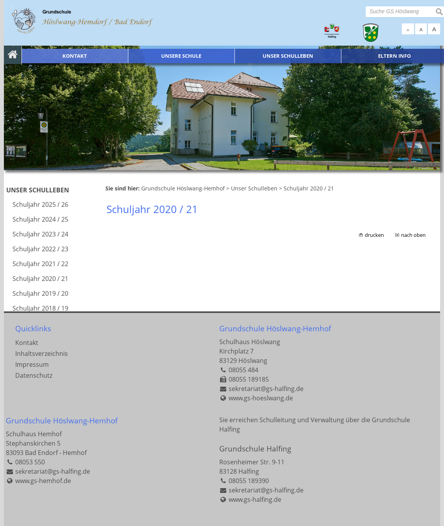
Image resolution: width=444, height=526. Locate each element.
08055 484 (243, 370)
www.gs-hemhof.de (43, 480)
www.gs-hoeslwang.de (261, 398)
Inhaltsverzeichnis (41, 353)
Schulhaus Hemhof (34, 434)
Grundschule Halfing (255, 448)
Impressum (32, 364)
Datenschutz (33, 375)
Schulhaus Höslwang (249, 342)
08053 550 (30, 462)
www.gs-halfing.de (255, 499)
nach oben (413, 234)
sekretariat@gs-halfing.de (266, 388)
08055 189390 (249, 480)
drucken (374, 234)
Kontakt (26, 342)
